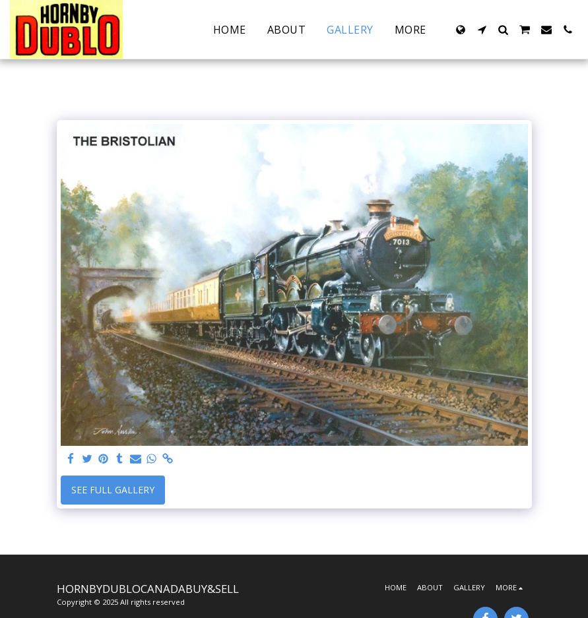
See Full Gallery (112, 489)
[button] (482, 29)
